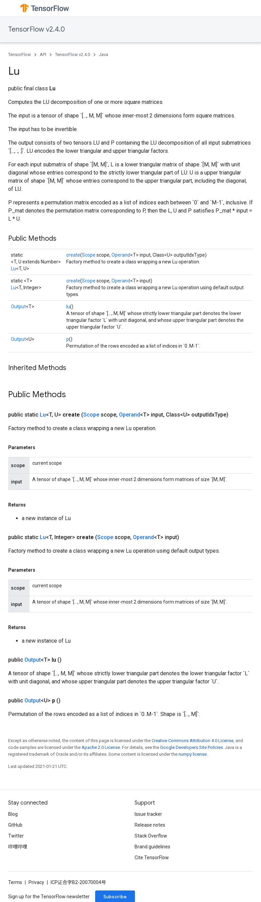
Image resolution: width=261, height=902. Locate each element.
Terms (15, 882)
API (43, 54)
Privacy (36, 882)
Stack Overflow (151, 836)
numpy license (192, 754)
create (73, 255)
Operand (120, 255)
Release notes (150, 825)
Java (103, 54)
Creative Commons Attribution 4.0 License (192, 740)
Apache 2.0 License (101, 747)
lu (68, 306)
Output (18, 306)
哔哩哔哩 (17, 846)
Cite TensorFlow (152, 857)
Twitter (16, 836)
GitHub (15, 825)
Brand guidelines (152, 846)
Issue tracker (148, 814)
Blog (13, 814)
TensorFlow (19, 54)
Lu (13, 268)
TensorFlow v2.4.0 (36, 29)
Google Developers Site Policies (191, 747)
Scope (88, 255)
